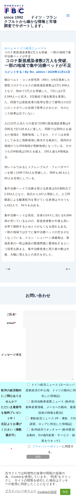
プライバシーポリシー (47, 446)
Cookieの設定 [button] (47, 492)
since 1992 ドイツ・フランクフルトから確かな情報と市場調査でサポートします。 (30, 21)
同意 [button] (65, 491)
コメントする (13, 71)
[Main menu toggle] (68, 15)
